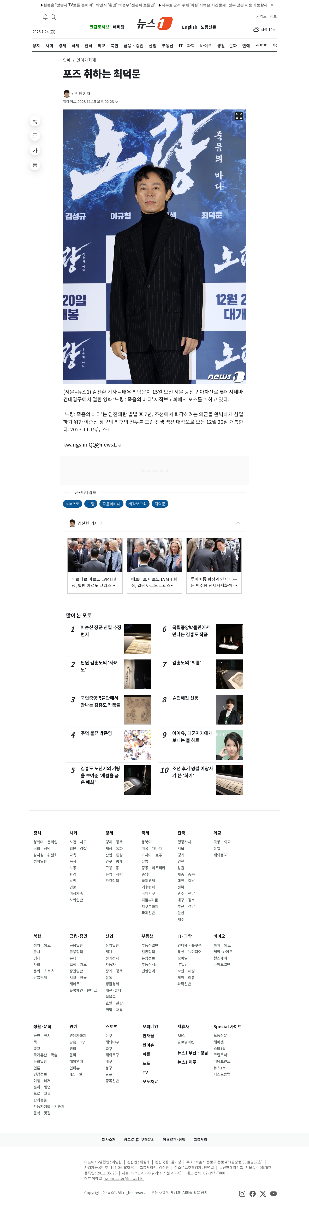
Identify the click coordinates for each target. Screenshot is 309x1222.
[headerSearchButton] (53, 17)
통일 (216, 848)
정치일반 (40, 861)
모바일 (182, 958)
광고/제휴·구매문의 (139, 1139)
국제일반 (148, 913)
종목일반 (112, 1081)
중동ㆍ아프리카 (153, 868)
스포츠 (111, 1026)
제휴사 (183, 1026)
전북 (180, 887)
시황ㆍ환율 (78, 977)
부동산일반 (149, 945)
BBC (181, 1035)
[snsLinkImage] (242, 1193)
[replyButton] (35, 135)
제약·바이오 (223, 951)
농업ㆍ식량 (114, 874)
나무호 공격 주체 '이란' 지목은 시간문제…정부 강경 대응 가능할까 (200, 5)
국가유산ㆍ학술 (45, 1055)
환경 (72, 874)
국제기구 (148, 893)
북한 (37, 936)
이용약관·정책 (174, 1139)
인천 (180, 861)
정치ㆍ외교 (42, 945)
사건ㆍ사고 (78, 842)
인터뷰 (74, 1068)
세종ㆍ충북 (186, 874)
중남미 (146, 874)
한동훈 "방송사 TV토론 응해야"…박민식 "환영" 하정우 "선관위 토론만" (84, 5)
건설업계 (148, 971)
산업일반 (112, 945)
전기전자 (112, 958)
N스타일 (75, 1074)
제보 (273, 16)
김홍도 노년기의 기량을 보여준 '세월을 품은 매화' (100, 775)
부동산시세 (149, 964)
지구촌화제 (149, 906)
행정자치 (184, 842)
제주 (180, 919)
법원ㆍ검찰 (78, 848)
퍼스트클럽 (221, 1074)
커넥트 (261, 16)
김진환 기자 (80, 93)
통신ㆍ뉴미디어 (189, 951)
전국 (181, 833)
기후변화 (148, 887)
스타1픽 (219, 1048)
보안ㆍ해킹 (186, 971)
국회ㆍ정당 (42, 848)
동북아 (146, 842)
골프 (108, 1074)
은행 (72, 958)
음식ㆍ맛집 (42, 1113)
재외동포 (220, 855)
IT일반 (182, 964)
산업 (109, 936)
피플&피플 (149, 900)
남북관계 (40, 977)
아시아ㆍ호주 (151, 855)
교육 (72, 855)
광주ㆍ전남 (186, 893)
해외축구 (112, 1055)
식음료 (110, 996)
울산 (180, 913)
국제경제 (148, 880)
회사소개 (109, 1139)
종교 (36, 1048)
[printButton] (35, 165)
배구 (108, 1061)
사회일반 (76, 900)
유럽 (144, 861)
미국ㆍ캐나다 (151, 848)
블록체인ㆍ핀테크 (83, 990)
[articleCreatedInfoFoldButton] (116, 101)
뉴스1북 (219, 1068)
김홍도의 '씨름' (186, 663)
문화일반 (40, 1061)
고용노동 (112, 868)
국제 (145, 833)
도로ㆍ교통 (42, 1093)
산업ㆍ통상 (114, 855)
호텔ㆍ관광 (114, 1003)
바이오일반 (221, 964)
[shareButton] (35, 121)
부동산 (147, 936)
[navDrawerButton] (36, 17)
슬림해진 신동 (185, 698)
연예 (73, 1026)
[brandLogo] (154, 22)
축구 (108, 1048)
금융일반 (76, 945)
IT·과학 (184, 936)
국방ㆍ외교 (222, 842)
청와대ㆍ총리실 (45, 842)
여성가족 (76, 893)
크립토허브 (99, 27)
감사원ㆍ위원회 (45, 855)
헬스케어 (220, 958)
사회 (73, 833)
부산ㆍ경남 (186, 906)
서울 (180, 848)
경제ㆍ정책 (114, 842)
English (189, 27)
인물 (72, 887)
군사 (36, 951)
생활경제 (112, 984)
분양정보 (148, 958)
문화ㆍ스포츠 (43, 971)
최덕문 (159, 504)
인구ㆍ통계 (114, 861)
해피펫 (118, 27)
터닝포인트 (221, 1061)
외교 (217, 833)
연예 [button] (67, 60)
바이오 (219, 936)
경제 (109, 833)
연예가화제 (77, 1035)
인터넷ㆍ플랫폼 (189, 945)
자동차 (110, 964)
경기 (180, 855)
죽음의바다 (111, 504)
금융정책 (76, 951)
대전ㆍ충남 (186, 880)
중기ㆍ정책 (114, 971)
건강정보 (40, 1074)
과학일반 (184, 984)
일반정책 (148, 951)
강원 (180, 868)
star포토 (72, 504)
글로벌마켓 (185, 1042)
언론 (36, 1068)
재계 (108, 951)
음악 (72, 1055)
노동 (72, 868)
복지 (72, 861)
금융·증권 (78, 936)
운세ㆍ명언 (42, 1087)
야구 (108, 1035)
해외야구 (112, 1042)
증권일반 (76, 971)
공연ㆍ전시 (42, 1035)
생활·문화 (42, 1026)
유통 (108, 977)
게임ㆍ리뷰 (186, 977)
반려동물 (40, 1100)
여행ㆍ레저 (42, 1081)
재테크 (74, 984)
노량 (90, 504)
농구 (108, 1068)
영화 (72, 1048)
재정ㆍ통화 (114, 848)
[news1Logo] (54, 1166)
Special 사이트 (227, 1026)
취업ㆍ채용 (114, 1009)
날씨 (72, 880)
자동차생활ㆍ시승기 (48, 1106)
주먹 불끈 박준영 (96, 733)
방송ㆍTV (77, 1042)
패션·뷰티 (113, 990)
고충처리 (200, 1139)
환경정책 (112, 880)
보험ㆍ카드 (78, 964)
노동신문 (208, 27)
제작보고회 (137, 504)
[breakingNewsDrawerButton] (45, 17)
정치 (37, 833)
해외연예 (76, 1061)
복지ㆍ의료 (222, 945)
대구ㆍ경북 (186, 900)
